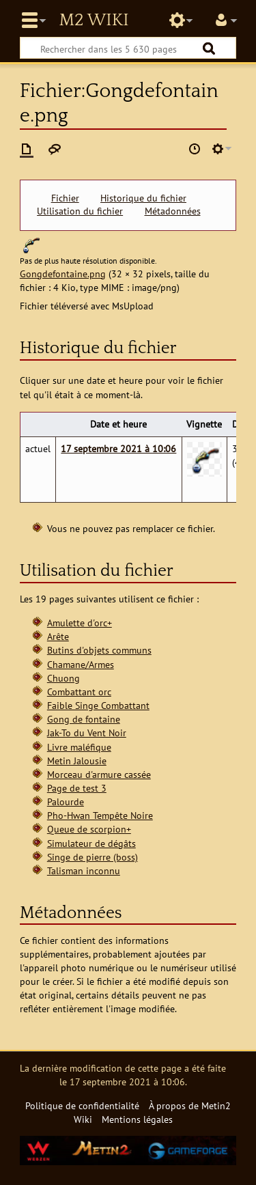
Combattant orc (79, 691)
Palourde (65, 801)
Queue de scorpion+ (89, 828)
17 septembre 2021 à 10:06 (118, 448)
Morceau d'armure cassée (99, 774)
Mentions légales (137, 1119)
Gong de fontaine (83, 718)
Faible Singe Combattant (98, 705)
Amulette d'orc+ (79, 622)
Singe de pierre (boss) (92, 856)
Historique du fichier (143, 198)
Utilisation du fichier (80, 211)
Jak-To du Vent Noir (86, 732)
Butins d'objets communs (99, 649)
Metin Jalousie (76, 760)
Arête (58, 636)
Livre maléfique (79, 746)
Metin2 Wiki (93, 20)
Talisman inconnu (83, 870)
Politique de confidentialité (82, 1105)
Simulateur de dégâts (91, 843)
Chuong (63, 677)
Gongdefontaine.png (63, 273)
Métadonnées (173, 211)
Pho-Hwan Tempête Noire (100, 815)
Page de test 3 (76, 787)
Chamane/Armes (80, 664)
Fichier (65, 198)
